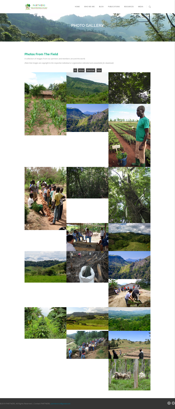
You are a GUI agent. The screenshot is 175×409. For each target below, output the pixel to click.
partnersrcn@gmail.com (60, 403)
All (75, 70)
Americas (90, 70)
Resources (129, 6)
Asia (99, 70)
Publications (114, 6)
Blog (101, 6)
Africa (81, 70)
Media (140, 6)
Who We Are (89, 6)
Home (77, 6)
